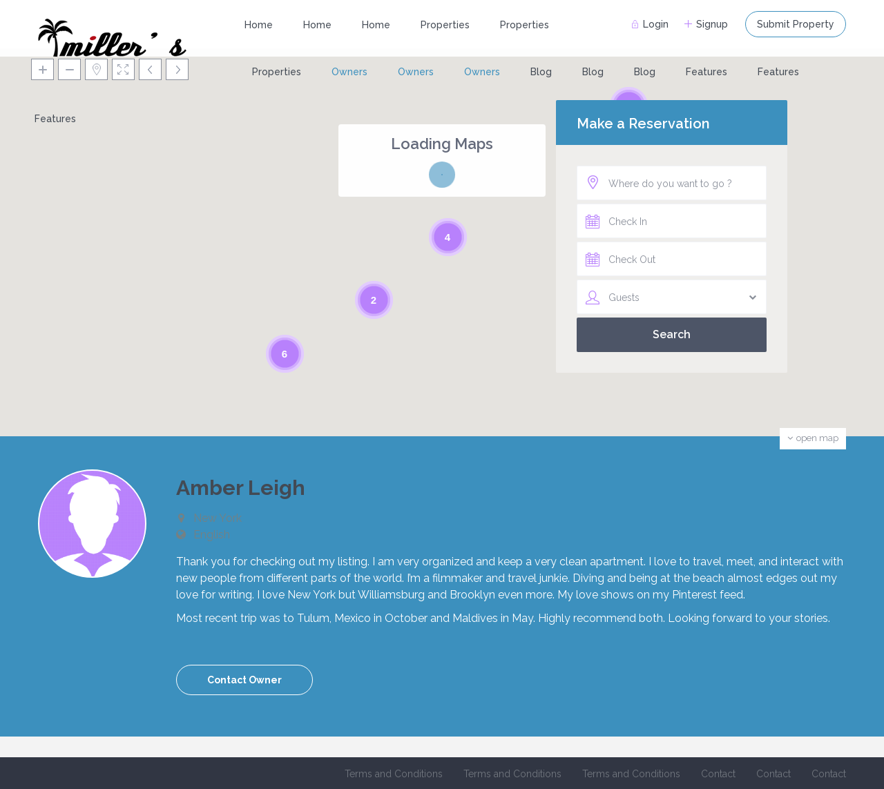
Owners (349, 71)
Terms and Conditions (394, 773)
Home (258, 24)
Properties (445, 24)
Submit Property (795, 24)
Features (706, 71)
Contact (718, 773)
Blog (541, 71)
